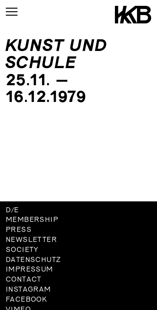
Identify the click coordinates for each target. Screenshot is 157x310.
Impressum (29, 270)
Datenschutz (33, 260)
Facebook (26, 300)
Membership (32, 220)
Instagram (28, 290)
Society (22, 250)
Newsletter (31, 240)
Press (19, 230)
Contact (24, 280)
